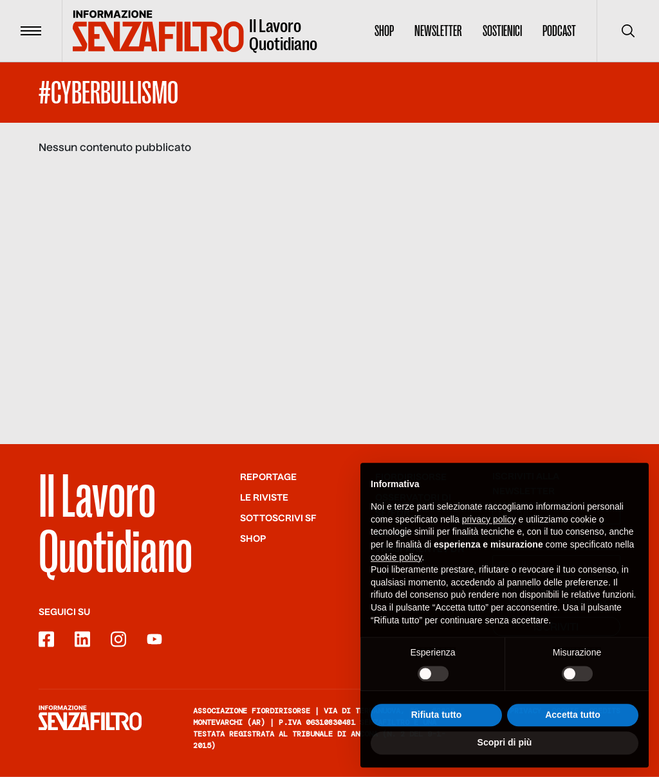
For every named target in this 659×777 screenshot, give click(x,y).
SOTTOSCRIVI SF (278, 518)
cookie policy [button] (396, 563)
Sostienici (502, 31)
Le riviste (264, 498)
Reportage (268, 477)
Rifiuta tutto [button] (436, 721)
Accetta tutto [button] (572, 721)
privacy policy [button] (489, 526)
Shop (384, 31)
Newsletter (438, 31)
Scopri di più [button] (505, 749)
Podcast (559, 31)
